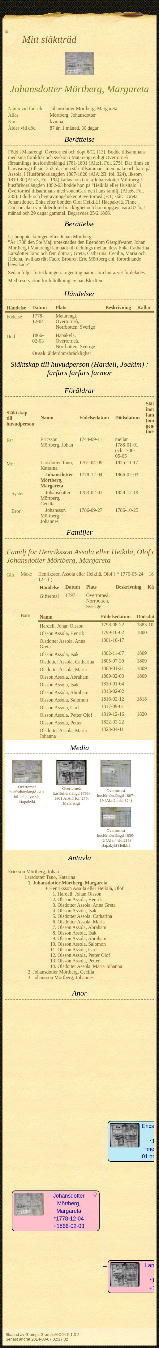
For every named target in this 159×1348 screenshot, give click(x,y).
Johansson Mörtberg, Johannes (53, 516)
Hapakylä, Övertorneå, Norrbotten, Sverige (75, 341)
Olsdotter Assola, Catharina (67, 661)
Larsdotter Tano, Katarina (57, 465)
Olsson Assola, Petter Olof (66, 715)
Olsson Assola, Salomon (64, 699)
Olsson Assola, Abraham (64, 677)
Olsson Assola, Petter (61, 722)
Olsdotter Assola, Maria (63, 669)
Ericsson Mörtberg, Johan (57, 442)
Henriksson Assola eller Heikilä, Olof (75, 574)
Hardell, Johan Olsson (62, 626)
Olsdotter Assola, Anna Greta (87, 905)
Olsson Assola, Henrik (62, 633)
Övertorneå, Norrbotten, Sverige (98, 601)
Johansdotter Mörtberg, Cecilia (56, 498)
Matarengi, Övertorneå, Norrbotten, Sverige (75, 321)
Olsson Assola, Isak (59, 654)
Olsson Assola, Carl (59, 707)
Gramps (32, 1334)
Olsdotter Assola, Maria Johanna (90, 966)
